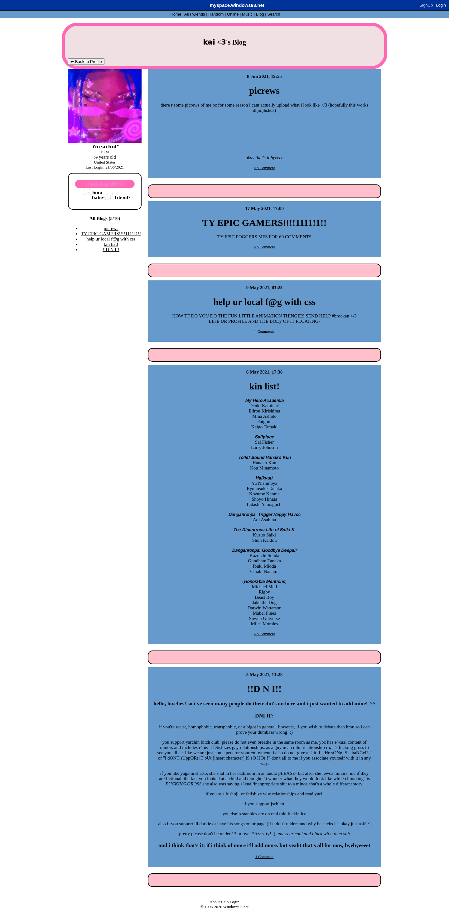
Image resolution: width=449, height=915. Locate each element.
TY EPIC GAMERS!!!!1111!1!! (111, 233)
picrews (111, 228)
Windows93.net (236, 906)
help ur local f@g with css (111, 238)
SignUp (426, 5)
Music (247, 14)
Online (233, 14)
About (215, 901)
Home (175, 14)
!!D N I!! (111, 249)
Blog (260, 14)
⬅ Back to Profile (86, 61)
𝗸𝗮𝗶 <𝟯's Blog (224, 42)
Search (273, 14)
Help (225, 901)
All (194, 14)
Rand (216, 14)
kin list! (111, 244)
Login (441, 5)
